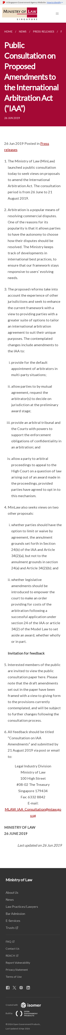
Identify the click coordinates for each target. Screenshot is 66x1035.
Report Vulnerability (18, 962)
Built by (24, 1013)
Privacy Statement (17, 969)
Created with (26, 1005)
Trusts (10, 928)
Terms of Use (14, 976)
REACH (10, 955)
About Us (12, 892)
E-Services (13, 921)
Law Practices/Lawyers (22, 906)
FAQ (8, 941)
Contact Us (12, 948)
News (10, 899)
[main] (33, 445)
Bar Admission (15, 914)
